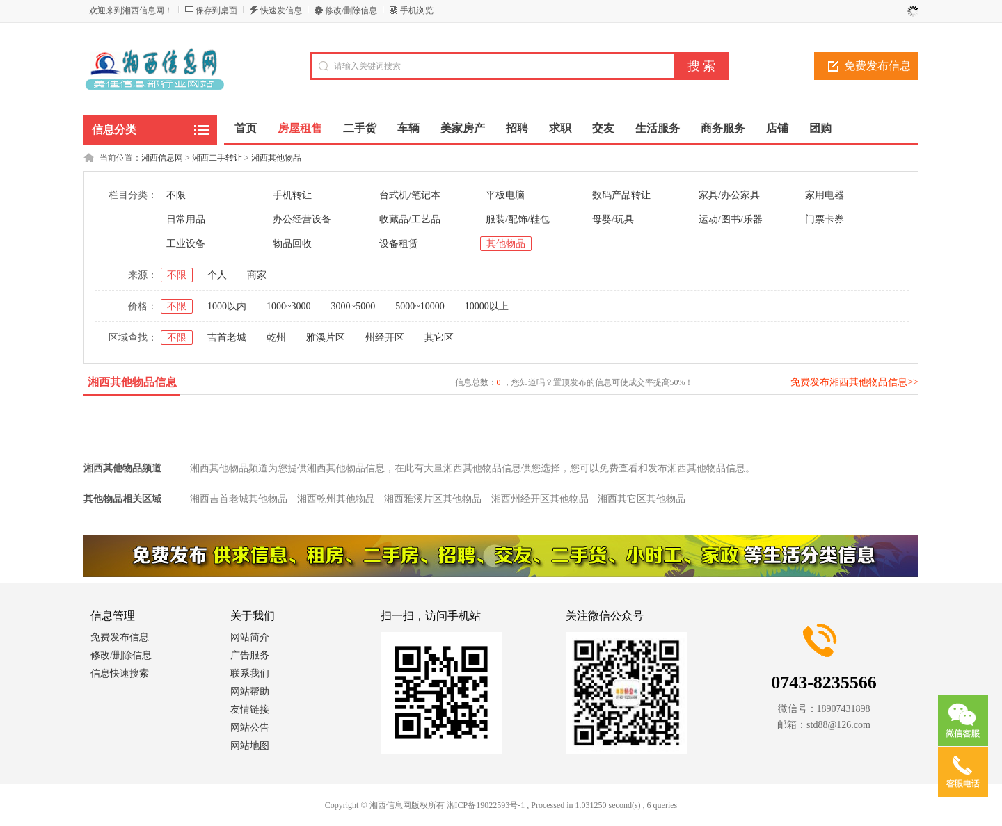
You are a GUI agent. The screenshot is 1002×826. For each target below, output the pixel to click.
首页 (245, 128)
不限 (176, 195)
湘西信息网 (162, 158)
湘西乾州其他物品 (336, 499)
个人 (217, 275)
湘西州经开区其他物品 (540, 499)
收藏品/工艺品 (409, 219)
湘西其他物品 (276, 158)
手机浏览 (417, 10)
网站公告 (249, 727)
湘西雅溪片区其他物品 (433, 499)
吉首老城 (226, 337)
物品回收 (292, 243)
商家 (257, 275)
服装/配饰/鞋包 (518, 219)
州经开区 (384, 337)
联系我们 (249, 673)
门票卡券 (824, 219)
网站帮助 (249, 691)
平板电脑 (505, 195)
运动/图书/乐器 (731, 219)
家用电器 (824, 195)
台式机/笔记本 (409, 195)
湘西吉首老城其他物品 (238, 499)
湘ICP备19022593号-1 (486, 805)
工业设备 (185, 243)
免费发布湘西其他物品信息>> (854, 382)
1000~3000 (289, 306)
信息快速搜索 (119, 673)
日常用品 (185, 219)
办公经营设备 (302, 219)
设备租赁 (398, 243)
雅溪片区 (325, 337)
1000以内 (226, 306)
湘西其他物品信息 (132, 382)
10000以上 (487, 306)
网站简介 (249, 637)
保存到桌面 (216, 10)
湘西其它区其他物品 (641, 499)
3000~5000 (353, 306)
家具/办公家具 (729, 195)
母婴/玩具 (613, 219)
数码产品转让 (621, 195)
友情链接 (249, 709)
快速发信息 (281, 10)
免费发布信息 (877, 66)
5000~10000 (420, 306)
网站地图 (249, 745)
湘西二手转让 (217, 158)
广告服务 (249, 655)
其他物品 (505, 243)
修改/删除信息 (351, 10)
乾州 (276, 337)
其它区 (439, 337)
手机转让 (292, 195)
